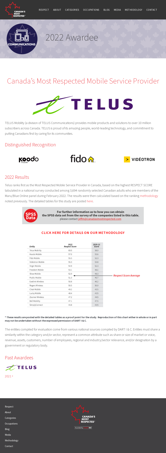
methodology (149, 196)
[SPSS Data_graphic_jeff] (83, 208)
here (90, 201)
